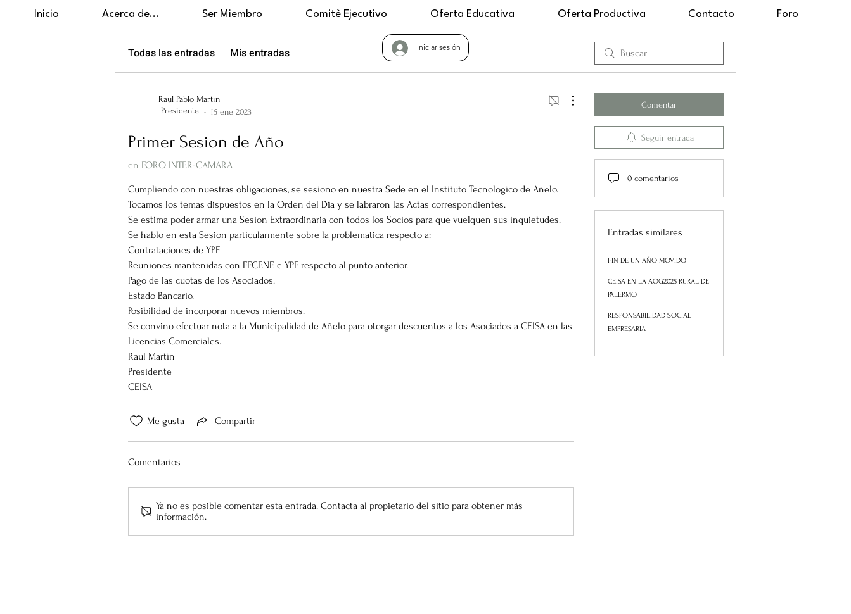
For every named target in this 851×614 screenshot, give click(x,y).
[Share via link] (225, 421)
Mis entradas (260, 53)
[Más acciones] (566, 100)
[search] (659, 53)
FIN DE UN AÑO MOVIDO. (647, 260)
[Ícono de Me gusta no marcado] (136, 421)
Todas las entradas (171, 53)
